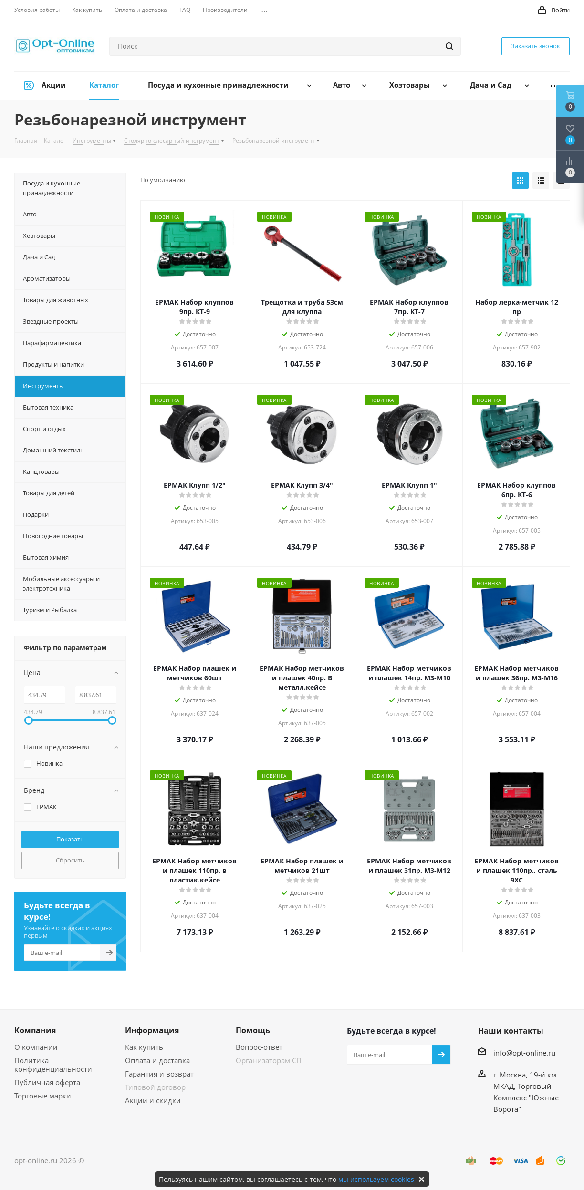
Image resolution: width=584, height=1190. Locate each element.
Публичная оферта (47, 1082)
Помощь (253, 1030)
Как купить (144, 1047)
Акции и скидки (153, 1100)
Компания (35, 1030)
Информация (152, 1030)
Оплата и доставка (157, 1060)
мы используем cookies (376, 1179)
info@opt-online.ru (524, 1052)
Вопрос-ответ (259, 1047)
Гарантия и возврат (159, 1073)
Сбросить (70, 860)
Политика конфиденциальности (53, 1065)
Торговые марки (42, 1095)
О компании (36, 1047)
